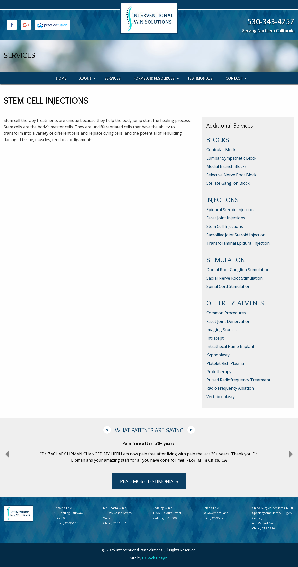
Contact (234, 78)
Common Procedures (226, 313)
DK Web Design (154, 558)
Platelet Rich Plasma (225, 363)
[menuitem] (61, 78)
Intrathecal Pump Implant (230, 346)
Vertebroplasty (220, 396)
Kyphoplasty (218, 355)
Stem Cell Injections (224, 226)
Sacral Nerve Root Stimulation (234, 278)
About (85, 78)
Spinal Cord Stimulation (228, 286)
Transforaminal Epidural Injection (238, 243)
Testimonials (200, 78)
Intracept (215, 338)
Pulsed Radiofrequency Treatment (238, 380)
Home (61, 78)
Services (112, 78)
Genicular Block (220, 149)
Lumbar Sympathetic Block (231, 158)
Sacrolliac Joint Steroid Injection (235, 235)
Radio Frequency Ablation (230, 388)
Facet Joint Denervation (228, 321)
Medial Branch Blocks (226, 166)
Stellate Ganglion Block (228, 183)
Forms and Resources (154, 78)
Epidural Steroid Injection (230, 209)
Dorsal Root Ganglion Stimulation (237, 269)
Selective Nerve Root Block (231, 175)
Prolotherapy (218, 371)
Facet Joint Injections (225, 218)
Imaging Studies (221, 329)
